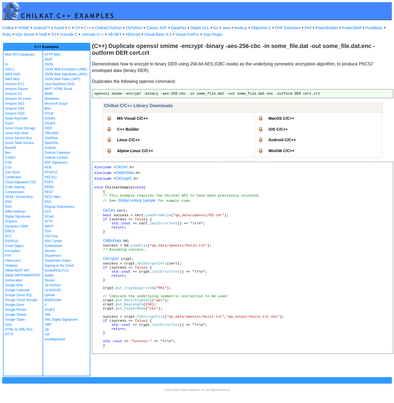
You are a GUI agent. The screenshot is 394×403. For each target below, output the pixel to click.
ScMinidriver (53, 246)
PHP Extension (288, 28)
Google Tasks (15, 319)
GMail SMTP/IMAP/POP (22, 275)
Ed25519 (11, 241)
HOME (23, 28)
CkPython (134, 28)
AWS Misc (12, 79)
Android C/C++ (282, 140)
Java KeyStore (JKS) (59, 84)
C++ (87, 28)
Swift (43, 34)
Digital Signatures (18, 216)
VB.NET (115, 34)
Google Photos (15, 310)
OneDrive (51, 138)
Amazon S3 (13, 94)
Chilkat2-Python (108, 28)
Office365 (51, 133)
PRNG (49, 187)
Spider (49, 275)
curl (47, 334)
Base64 (10, 148)
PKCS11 (50, 177)
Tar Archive (52, 285)
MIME (48, 94)
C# (77, 28)
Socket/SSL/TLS (56, 270)
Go (215, 28)
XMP (48, 324)
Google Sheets (15, 315)
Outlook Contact (56, 158)
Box (8, 153)
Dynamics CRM (16, 226)
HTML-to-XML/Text (18, 329)
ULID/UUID (52, 290)
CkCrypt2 (124, 178)
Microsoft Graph (56, 104)
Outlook (50, 148)
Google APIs (14, 285)
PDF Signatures (56, 162)
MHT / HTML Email (58, 89)
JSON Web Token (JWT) (62, 79)
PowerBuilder (326, 28)
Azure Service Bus (18, 138)
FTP (8, 256)
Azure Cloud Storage (20, 128)
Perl (308, 28)
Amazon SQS (15, 113)
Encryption (12, 251)
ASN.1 (9, 69)
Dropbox (11, 221)
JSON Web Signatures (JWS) (65, 74)
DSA (8, 207)
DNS (8, 202)
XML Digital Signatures (61, 319)
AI (6, 64)
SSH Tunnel (53, 241)
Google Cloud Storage (21, 300)
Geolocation (13, 280)
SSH (47, 231)
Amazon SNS (15, 108)
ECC (8, 236)
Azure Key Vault (16, 133)
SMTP (48, 226)
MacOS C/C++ (281, 118)
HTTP (9, 334)
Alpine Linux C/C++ (135, 151)
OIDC (48, 128)
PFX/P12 (51, 172)
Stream (49, 280)
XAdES (49, 310)
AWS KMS (12, 74)
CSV (8, 167)
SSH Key (51, 236)
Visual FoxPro (187, 34)
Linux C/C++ (128, 140)
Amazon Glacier (16, 89)
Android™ (41, 28)
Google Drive (14, 305)
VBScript (133, 34)
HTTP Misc (52, 54)
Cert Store (12, 172)
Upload (49, 295)
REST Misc (52, 197)
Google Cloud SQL (18, 295)
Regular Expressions (59, 207)
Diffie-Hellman (15, 211)
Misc (47, 108)
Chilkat (8, 28)
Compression (14, 192)
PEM (48, 167)
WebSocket (52, 300)
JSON (48, 64)
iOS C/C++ (278, 129)
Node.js (240, 28)
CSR (8, 162)
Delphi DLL (199, 28)
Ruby (6, 34)
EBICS (10, 231)
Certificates (13, 177)
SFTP (48, 221)
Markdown (51, 99)
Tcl (53, 34)
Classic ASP (156, 28)
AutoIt (59, 28)
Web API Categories (19, 54)
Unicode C (68, 34)
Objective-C (261, 28)
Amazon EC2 (14, 84)
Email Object (14, 246)
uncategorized (54, 339)
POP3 (48, 182)
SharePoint (52, 256)
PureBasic (374, 28)
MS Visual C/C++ (132, 118)
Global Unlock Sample (137, 200)
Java (226, 28)
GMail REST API (17, 270)
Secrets (50, 251)
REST (48, 192)
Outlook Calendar (57, 153)
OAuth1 (50, 118)
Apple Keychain (16, 118)
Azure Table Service (19, 143)
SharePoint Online (57, 261)
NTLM (48, 113)
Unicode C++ (93, 34)
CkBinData (125, 172)
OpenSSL (51, 143)
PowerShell (352, 28)
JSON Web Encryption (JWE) (65, 69)
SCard (49, 216)
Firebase (11, 265)
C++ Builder (128, 129)
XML (47, 315)
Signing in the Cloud (59, 265)
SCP (47, 211)
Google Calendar (17, 290)
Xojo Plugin (212, 34)
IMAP (48, 59)
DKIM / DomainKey (19, 197)
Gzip (8, 324)
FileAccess (13, 261)
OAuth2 (50, 123)
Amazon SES (14, 104)
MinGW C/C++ (281, 151)
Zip (46, 329)
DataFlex (178, 28)
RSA (47, 202)
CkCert (122, 167)
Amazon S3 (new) (18, 99)
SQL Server (25, 34)
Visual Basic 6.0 (157, 34)
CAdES (10, 158)
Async (9, 123)
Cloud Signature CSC (20, 182)
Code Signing (15, 187)
